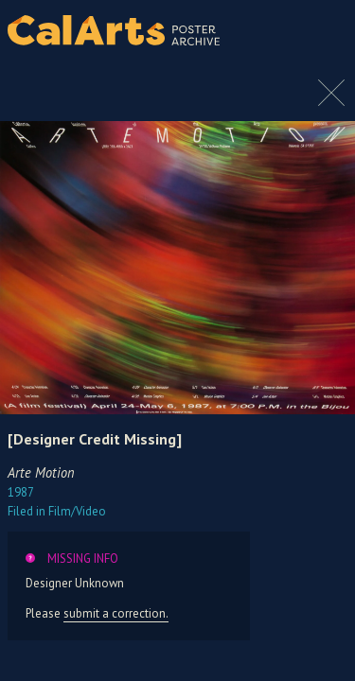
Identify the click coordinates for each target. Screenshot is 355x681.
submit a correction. (116, 613)
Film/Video (57, 511)
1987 (21, 492)
